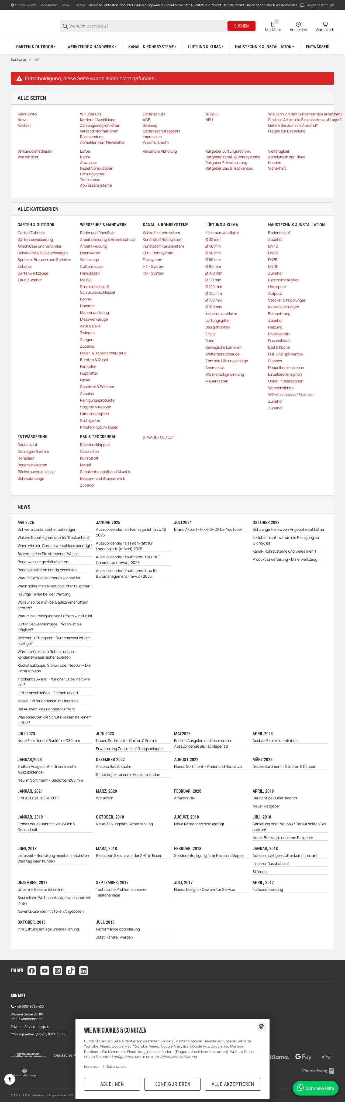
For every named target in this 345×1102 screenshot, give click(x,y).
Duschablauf (279, 340)
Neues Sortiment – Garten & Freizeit (127, 740)
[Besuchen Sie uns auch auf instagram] (57, 970)
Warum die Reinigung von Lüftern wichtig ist (55, 615)
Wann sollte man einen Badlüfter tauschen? (55, 585)
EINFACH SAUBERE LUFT (39, 797)
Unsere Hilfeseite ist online (40, 889)
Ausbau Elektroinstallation (275, 740)
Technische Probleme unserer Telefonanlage (121, 892)
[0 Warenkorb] (325, 26)
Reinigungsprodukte (97, 400)
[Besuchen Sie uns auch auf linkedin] (83, 970)
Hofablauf (26, 458)
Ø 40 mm (213, 246)
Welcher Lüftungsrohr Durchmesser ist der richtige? (54, 640)
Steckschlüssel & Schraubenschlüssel (97, 289)
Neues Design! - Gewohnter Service (204, 889)
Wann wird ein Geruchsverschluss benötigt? (55, 545)
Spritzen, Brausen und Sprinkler (44, 259)
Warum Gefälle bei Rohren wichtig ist (49, 577)
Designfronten (217, 327)
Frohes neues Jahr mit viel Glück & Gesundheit (46, 826)
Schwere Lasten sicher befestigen (47, 529)
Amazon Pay (184, 797)
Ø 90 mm (213, 266)
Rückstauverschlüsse (36, 471)
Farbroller (88, 366)
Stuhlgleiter (90, 420)
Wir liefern (104, 797)
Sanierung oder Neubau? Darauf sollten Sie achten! (289, 826)
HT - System (153, 266)
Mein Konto (48, 5)
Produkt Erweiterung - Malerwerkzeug (285, 559)
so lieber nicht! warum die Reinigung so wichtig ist (286, 540)
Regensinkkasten (32, 464)
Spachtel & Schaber (97, 386)
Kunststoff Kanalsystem (163, 246)
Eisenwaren (90, 252)
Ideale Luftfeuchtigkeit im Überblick (48, 700)
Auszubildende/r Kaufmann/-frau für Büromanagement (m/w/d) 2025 (127, 573)
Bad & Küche (279, 347)
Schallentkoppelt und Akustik (105, 471)
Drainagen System (33, 451)
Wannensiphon (281, 387)
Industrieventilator (221, 313)
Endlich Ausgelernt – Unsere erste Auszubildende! (47, 769)
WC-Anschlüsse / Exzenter (291, 394)
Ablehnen (112, 1084)
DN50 (273, 252)
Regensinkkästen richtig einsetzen (47, 569)
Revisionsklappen (95, 444)
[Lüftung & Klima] (206, 47)
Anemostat (215, 367)
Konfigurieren (172, 1084)
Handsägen (90, 273)
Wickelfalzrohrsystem (161, 232)
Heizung (275, 327)
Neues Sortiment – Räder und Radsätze (208, 766)
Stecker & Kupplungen (287, 300)
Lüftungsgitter (217, 320)
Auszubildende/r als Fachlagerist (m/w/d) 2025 (131, 532)
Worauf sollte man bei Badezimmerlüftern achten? (53, 605)
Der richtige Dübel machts (275, 797)
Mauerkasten (216, 381)
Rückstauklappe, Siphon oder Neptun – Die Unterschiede (54, 668)
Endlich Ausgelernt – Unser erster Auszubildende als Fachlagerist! (203, 743)
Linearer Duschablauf (271, 863)
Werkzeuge (89, 259)
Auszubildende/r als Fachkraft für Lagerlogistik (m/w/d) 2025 (124, 545)
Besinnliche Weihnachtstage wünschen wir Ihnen (54, 900)
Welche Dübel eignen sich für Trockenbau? (53, 537)
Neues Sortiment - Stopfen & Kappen (284, 766)
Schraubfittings (31, 478)
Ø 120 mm (213, 286)
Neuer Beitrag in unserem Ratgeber (283, 837)
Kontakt (80, 5)
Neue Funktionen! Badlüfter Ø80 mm (49, 740)
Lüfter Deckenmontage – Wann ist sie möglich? (50, 626)
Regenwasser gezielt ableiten (43, 561)
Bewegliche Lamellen (223, 347)
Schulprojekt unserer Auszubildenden (128, 774)
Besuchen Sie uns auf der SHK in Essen (129, 855)
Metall (85, 464)
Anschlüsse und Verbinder (39, 246)
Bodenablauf (279, 232)
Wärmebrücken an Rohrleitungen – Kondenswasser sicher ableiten (47, 654)
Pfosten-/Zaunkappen (99, 427)
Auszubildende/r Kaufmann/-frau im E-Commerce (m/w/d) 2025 (128, 559)
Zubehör (25, 266)
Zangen (86, 339)
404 (37, 59)
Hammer (87, 305)
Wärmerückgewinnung (224, 374)
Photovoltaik (279, 333)
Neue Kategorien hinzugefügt (199, 823)
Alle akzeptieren (233, 1084)
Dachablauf (27, 444)
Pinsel (85, 379)
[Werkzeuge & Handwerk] (92, 47)
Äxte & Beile (90, 325)
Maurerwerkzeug (94, 312)
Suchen (241, 26)
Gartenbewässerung (35, 239)
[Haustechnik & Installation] (265, 47)
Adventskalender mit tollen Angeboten (51, 911)
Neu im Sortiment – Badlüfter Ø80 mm (50, 780)
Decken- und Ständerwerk (102, 478)
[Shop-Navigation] (23, 5)
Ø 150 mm (213, 300)
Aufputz (275, 293)
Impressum (92, 1066)
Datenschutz (116, 1066)
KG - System (153, 273)
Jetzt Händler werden (114, 937)
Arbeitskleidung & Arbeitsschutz (107, 239)
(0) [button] (316, 5)
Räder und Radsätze (97, 232)
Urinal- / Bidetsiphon (285, 381)
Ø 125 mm (213, 293)
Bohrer (86, 299)
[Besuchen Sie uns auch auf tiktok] (70, 970)
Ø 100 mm (213, 273)
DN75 (272, 259)
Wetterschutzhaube (222, 354)
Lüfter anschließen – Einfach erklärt (48, 692)
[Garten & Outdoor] (36, 47)
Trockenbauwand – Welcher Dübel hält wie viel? (54, 681)
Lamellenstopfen (94, 413)
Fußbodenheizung (268, 889)
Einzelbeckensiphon (285, 374)
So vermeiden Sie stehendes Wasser (49, 553)
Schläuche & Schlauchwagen (43, 252)
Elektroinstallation (283, 279)
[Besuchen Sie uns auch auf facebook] (31, 970)
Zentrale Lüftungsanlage (226, 360)
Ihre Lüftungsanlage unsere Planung (48, 929)
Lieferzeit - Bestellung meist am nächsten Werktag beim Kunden (53, 858)
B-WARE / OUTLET (158, 437)
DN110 (273, 266)
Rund (209, 340)
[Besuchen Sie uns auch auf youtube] (44, 970)
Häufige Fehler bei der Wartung (44, 594)
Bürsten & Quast (94, 359)
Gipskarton (89, 451)
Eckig (210, 333)
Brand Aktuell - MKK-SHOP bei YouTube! (208, 529)
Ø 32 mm (212, 239)
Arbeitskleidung (93, 246)
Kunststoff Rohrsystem (162, 239)
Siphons (275, 360)
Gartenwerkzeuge (33, 273)
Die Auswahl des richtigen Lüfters (46, 708)
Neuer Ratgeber (266, 806)
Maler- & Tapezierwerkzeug (103, 352)
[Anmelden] (298, 26)
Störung (260, 871)
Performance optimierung (118, 929)
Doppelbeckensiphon (286, 367)
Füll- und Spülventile (285, 354)
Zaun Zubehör (30, 279)
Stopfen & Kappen (95, 406)
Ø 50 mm (213, 252)
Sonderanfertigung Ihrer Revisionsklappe (209, 855)
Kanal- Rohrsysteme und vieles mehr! (284, 551)
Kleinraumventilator (222, 232)
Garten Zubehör (31, 232)
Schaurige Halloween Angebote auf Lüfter (289, 529)
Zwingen (87, 332)
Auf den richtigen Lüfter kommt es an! (285, 855)
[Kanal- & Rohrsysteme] (153, 47)
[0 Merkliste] (273, 26)
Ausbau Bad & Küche (113, 766)
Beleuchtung (279, 313)
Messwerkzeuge (94, 319)
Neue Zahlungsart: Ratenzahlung (124, 823)
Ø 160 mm (213, 306)
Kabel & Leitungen (283, 306)
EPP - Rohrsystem (158, 252)
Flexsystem (152, 259)
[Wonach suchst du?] (148, 26)
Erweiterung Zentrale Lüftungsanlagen (129, 748)
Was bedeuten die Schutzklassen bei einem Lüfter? (55, 719)
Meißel (85, 279)
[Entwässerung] (323, 47)
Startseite (18, 59)
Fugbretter (89, 373)
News (65, 5)
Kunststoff (89, 458)
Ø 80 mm (213, 259)
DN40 (273, 246)
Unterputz (277, 286)
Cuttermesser (92, 266)
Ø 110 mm (213, 279)
